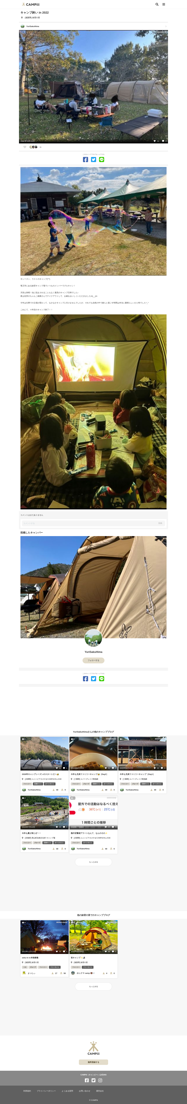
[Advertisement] (93, 707)
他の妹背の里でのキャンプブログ (93, 915)
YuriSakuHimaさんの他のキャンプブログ (93, 731)
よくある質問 (67, 1091)
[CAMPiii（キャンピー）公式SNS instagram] (100, 1080)
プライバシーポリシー (46, 1091)
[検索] (157, 4)
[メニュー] (163, 4)
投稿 (160, 523)
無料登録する (93, 1062)
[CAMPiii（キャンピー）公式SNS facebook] (87, 1080)
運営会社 (100, 1091)
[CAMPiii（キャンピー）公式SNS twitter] (93, 1080)
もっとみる (93, 862)
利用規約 (27, 1091)
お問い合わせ (84, 1091)
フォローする (93, 660)
